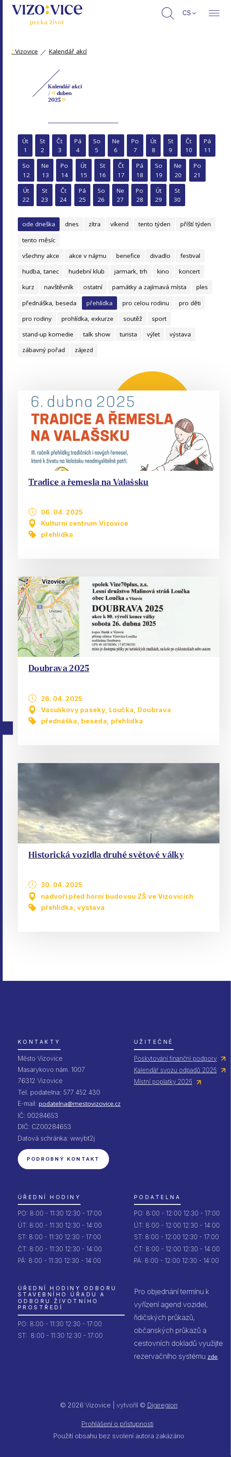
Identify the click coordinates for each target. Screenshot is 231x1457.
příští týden (195, 224)
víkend (119, 224)
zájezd (84, 350)
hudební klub (87, 271)
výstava (180, 334)
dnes (72, 224)
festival (190, 256)
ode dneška (38, 224)
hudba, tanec (40, 271)
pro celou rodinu (145, 303)
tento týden (154, 224)
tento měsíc (38, 240)
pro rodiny (37, 319)
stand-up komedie (47, 334)
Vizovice (25, 51)
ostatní (92, 287)
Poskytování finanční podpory (175, 1058)
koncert (189, 271)
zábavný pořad (43, 350)
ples (202, 287)
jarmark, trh (130, 271)
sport (159, 319)
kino (163, 271)
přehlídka (99, 303)
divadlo (160, 256)
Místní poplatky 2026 (163, 1081)
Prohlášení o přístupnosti (117, 1424)
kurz (28, 287)
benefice (128, 256)
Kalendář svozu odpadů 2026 (175, 1070)
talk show (96, 334)
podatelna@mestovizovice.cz (80, 1104)
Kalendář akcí (68, 51)
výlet (153, 334)
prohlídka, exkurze (87, 319)
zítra (95, 224)
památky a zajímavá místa (149, 287)
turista (128, 334)
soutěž (132, 319)
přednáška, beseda (49, 303)
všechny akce (40, 256)
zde (212, 1357)
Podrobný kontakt (63, 1159)
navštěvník (58, 287)
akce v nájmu (87, 256)
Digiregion (162, 1405)
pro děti (190, 303)
